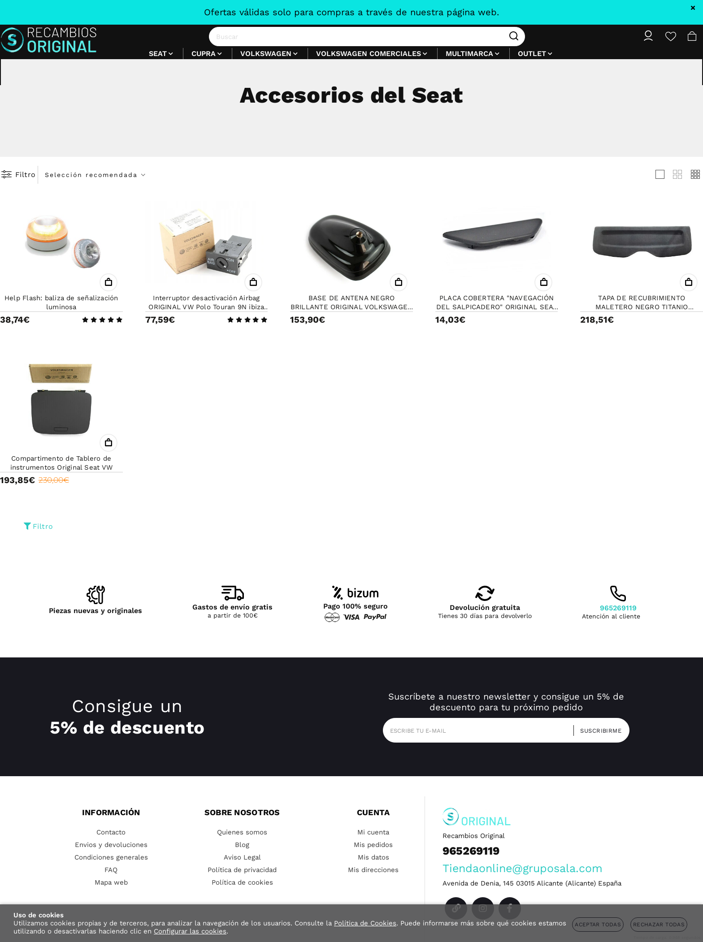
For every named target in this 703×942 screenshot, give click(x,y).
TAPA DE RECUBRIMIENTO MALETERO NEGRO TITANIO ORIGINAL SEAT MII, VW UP (641, 307)
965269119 (618, 608)
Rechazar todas (659, 924)
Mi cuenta (373, 832)
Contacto (111, 832)
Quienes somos (242, 832)
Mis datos (373, 857)
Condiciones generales (111, 857)
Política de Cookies (365, 923)
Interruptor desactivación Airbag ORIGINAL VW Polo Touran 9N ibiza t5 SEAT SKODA (206, 307)
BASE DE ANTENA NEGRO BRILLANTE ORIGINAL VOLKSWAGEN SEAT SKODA (352, 307)
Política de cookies (242, 882)
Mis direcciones (373, 870)
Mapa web (111, 882)
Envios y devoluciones (111, 845)
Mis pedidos (373, 845)
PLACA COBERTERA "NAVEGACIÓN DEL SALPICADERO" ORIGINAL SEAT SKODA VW (496, 307)
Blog (242, 845)
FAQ (110, 870)
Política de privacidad (242, 870)
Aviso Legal (242, 857)
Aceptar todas (598, 924)
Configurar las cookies (190, 931)
